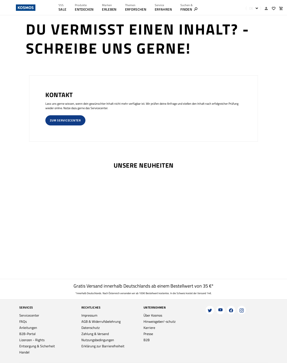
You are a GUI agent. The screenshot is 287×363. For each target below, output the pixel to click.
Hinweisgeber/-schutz (160, 321)
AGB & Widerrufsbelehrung (101, 321)
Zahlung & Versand (95, 333)
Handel (24, 352)
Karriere (149, 327)
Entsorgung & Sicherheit (37, 346)
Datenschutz (90, 327)
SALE (62, 9)
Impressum (89, 315)
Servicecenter (29, 315)
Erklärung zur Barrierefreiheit (102, 346)
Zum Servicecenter (65, 120)
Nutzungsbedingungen (97, 339)
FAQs (23, 321)
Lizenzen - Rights (32, 339)
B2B (147, 339)
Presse (148, 333)
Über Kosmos (153, 315)
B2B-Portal (27, 333)
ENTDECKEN (84, 9)
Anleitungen (28, 327)
